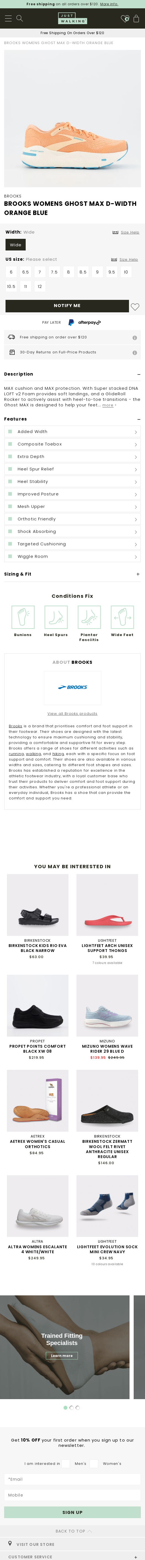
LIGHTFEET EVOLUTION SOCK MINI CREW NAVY (107, 1249)
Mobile (15, 1495)
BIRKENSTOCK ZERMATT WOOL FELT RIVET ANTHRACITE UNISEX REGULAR (107, 1149)
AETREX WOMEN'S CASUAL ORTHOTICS (37, 1144)
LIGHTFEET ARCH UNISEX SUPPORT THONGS (107, 948)
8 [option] (68, 272)
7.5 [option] (54, 272)
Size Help (129, 259)
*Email (15, 1479)
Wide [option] (15, 245)
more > (109, 405)
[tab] (72, 374)
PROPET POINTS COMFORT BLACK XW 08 (37, 1049)
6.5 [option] (25, 272)
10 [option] (126, 272)
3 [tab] (78, 1408)
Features (15, 419)
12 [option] (40, 286)
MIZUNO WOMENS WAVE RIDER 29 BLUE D (107, 1049)
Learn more (62, 1355)
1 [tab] (65, 1408)
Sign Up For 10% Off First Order (72, 33)
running (16, 753)
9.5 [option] (112, 272)
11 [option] (25, 286)
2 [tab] (72, 1408)
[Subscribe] (72, 1512)
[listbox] (72, 246)
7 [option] (40, 272)
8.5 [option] (83, 272)
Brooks (15, 726)
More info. (109, 4)
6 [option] (11, 272)
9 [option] (97, 272)
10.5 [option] (11, 286)
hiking (58, 753)
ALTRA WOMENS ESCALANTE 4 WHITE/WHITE (37, 1249)
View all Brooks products (72, 713)
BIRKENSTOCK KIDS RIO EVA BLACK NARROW (38, 948)
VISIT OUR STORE (31, 1544)
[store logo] (72, 18)
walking (33, 753)
